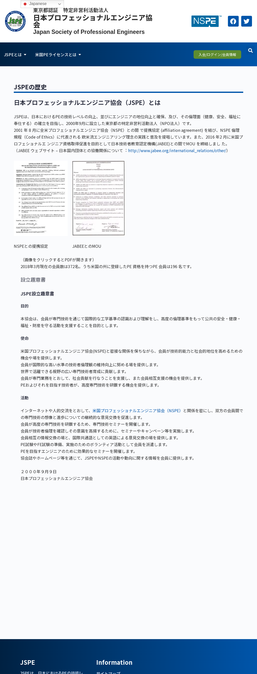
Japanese (34, 4)
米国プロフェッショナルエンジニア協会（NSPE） (138, 410)
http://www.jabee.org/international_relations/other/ (177, 150)
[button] (250, 50)
